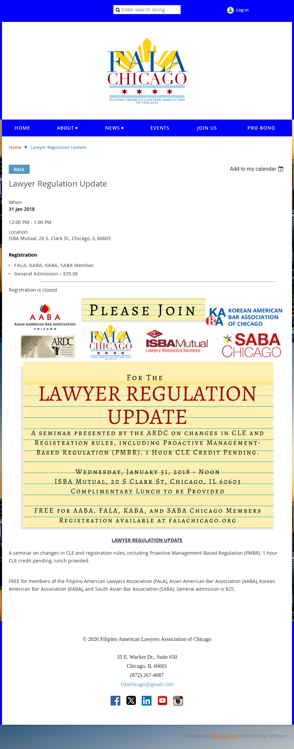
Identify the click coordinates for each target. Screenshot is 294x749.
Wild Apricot (225, 735)
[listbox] (257, 169)
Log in (242, 10)
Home (15, 147)
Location (18, 232)
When (15, 202)
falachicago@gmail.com (147, 684)
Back (19, 169)
